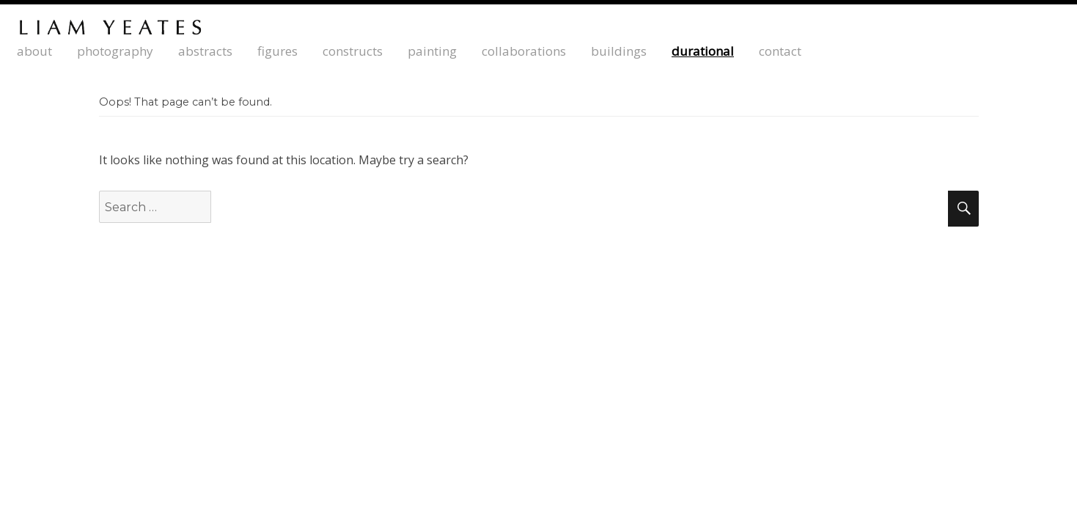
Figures (277, 51)
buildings (619, 51)
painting (432, 51)
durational (703, 51)
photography (115, 51)
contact (780, 51)
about (34, 51)
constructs (353, 51)
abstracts (205, 51)
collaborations (524, 51)
